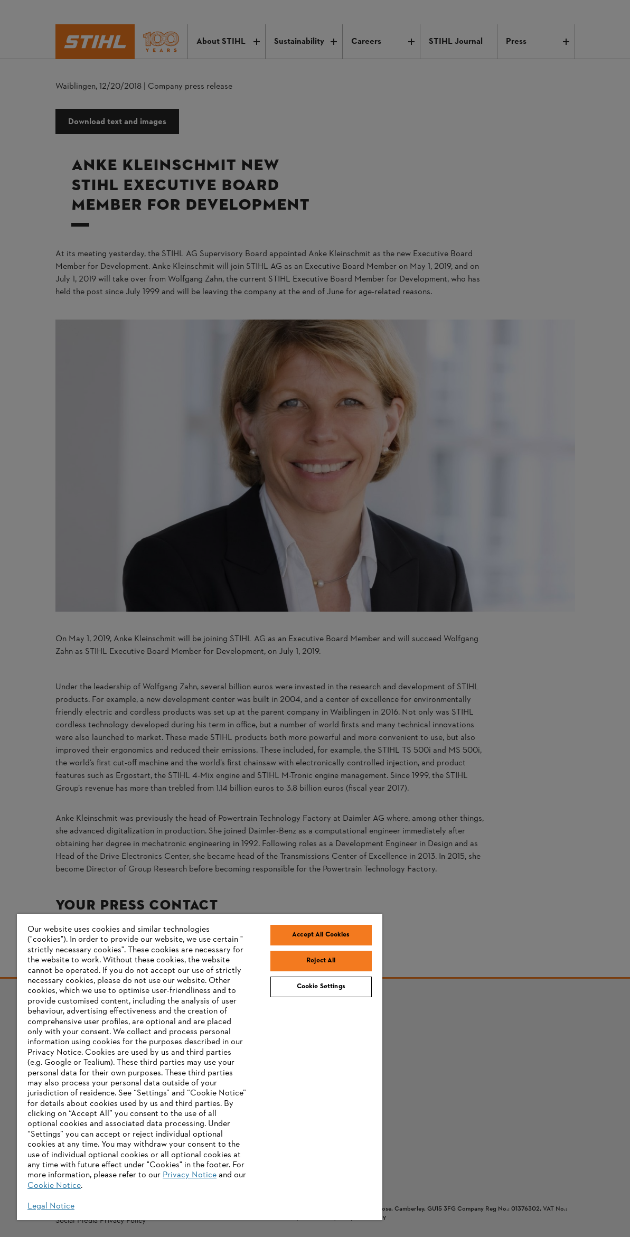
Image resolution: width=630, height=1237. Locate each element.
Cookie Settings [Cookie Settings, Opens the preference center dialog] (321, 986)
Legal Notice (50, 1206)
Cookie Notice (54, 1186)
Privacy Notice (190, 1175)
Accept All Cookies (321, 935)
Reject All (320, 961)
